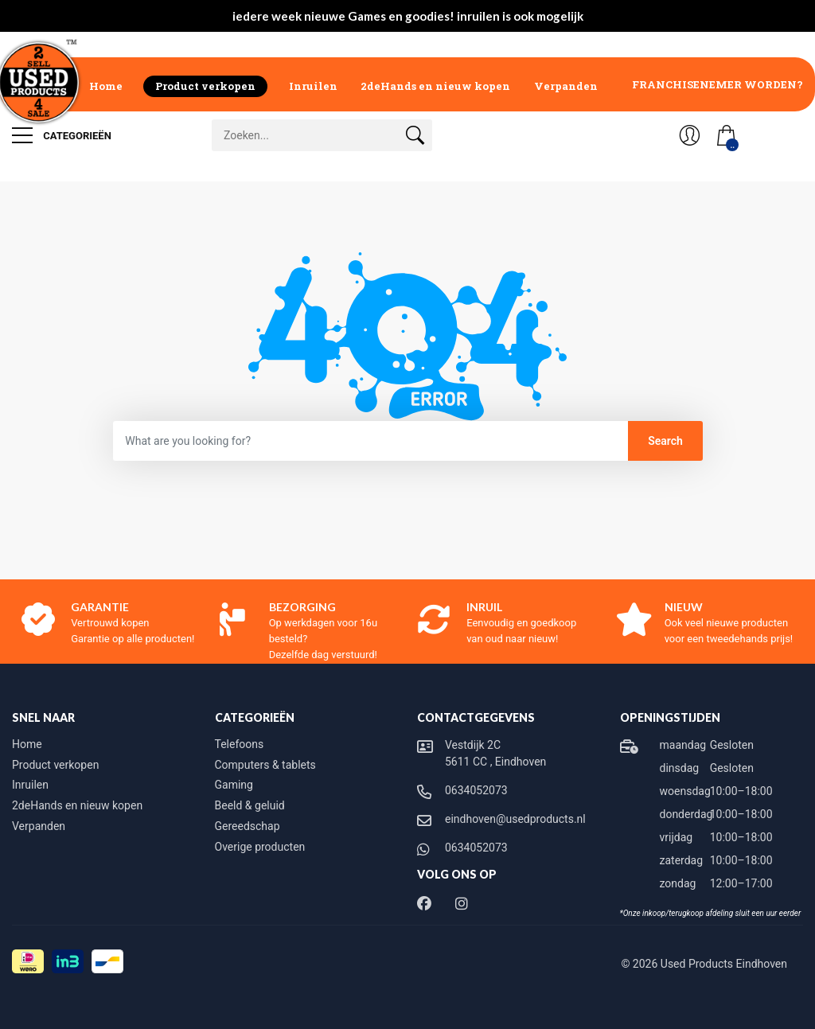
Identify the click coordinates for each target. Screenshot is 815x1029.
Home (106, 86)
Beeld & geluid (250, 805)
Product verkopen (205, 86)
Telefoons (239, 744)
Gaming (234, 784)
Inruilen (313, 86)
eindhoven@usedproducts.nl (515, 819)
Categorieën (61, 135)
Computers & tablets (265, 764)
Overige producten (260, 846)
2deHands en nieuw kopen (435, 86)
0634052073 (476, 790)
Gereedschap (247, 826)
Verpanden (566, 86)
